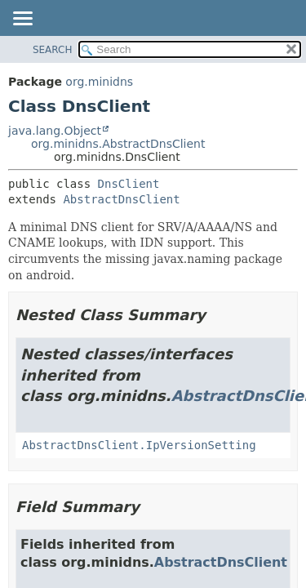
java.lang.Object (54, 130)
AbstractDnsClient (121, 199)
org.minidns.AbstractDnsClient (118, 143)
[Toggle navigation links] (22, 19)
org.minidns (99, 81)
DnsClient (129, 183)
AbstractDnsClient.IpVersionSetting (139, 445)
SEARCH (53, 50)
